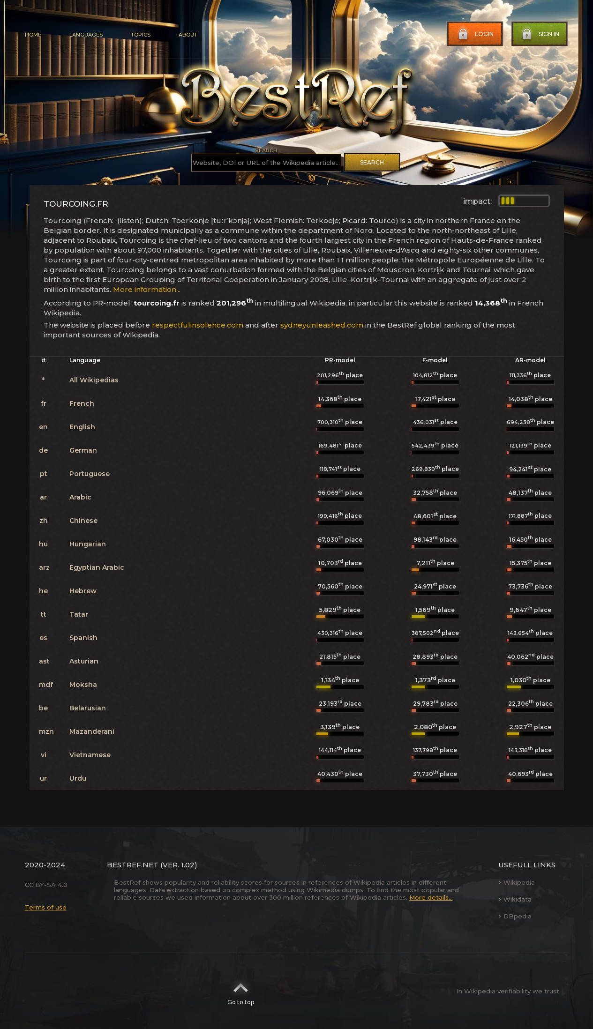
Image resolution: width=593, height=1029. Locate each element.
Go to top (241, 991)
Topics (140, 34)
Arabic (80, 497)
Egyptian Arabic (96, 567)
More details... (431, 897)
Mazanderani (91, 731)
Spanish (83, 638)
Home (33, 34)
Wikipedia (516, 882)
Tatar (78, 614)
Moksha (83, 684)
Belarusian (87, 708)
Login (475, 34)
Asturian (83, 661)
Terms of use (46, 907)
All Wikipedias (94, 380)
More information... (146, 289)
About (188, 34)
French (81, 403)
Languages (86, 34)
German (83, 450)
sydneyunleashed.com (321, 325)
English (82, 427)
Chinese (83, 520)
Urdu (77, 778)
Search (372, 162)
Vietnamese (90, 755)
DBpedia (515, 916)
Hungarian (87, 544)
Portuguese (89, 474)
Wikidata (515, 899)
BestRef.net (132, 864)
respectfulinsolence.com (197, 325)
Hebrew (83, 591)
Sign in (539, 34)
